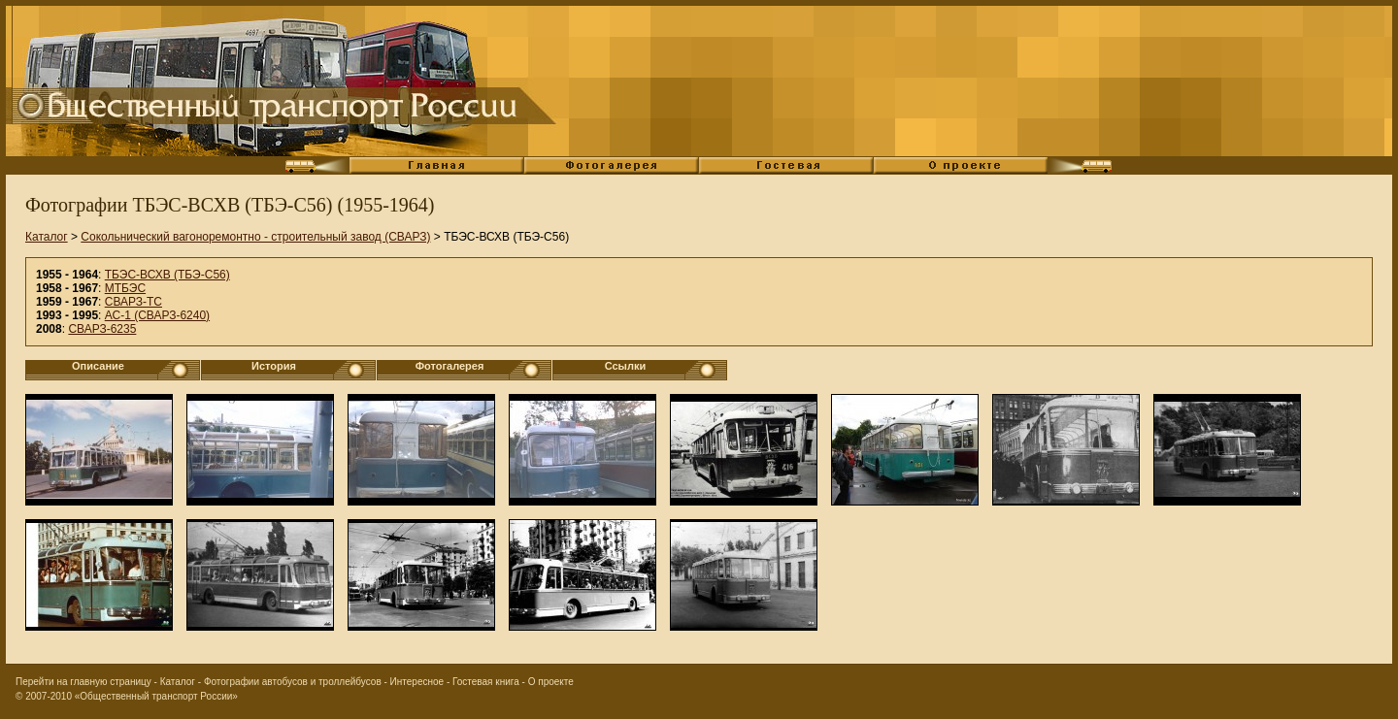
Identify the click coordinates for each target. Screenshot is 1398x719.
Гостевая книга (485, 681)
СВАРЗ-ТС (133, 302)
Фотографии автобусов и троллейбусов (293, 681)
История (273, 366)
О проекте (551, 681)
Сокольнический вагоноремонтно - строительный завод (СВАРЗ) (255, 237)
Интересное (417, 681)
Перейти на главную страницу (83, 681)
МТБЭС (125, 288)
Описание (98, 366)
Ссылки (626, 366)
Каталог (46, 237)
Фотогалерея (450, 366)
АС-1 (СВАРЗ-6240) (157, 315)
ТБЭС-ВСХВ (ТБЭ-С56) (167, 274)
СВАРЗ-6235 (102, 329)
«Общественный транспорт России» (156, 696)
